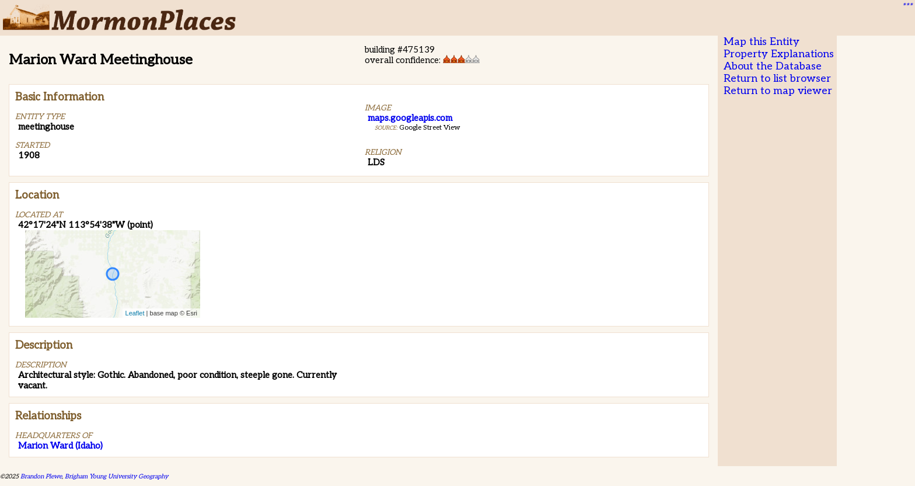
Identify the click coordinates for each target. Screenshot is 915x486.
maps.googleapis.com (410, 118)
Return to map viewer (778, 91)
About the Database (773, 66)
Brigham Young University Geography (116, 476)
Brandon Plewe (41, 476)
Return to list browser (777, 78)
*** (907, 6)
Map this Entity (761, 42)
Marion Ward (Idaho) (60, 445)
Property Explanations (779, 54)
